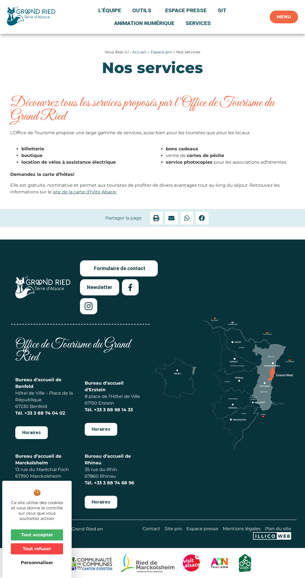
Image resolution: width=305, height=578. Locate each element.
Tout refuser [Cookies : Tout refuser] (37, 548)
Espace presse (186, 10)
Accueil (139, 52)
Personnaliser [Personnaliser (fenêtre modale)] (37, 562)
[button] (156, 218)
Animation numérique (144, 23)
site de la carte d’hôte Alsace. (85, 192)
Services (198, 23)
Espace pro (161, 52)
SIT (222, 10)
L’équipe (109, 10)
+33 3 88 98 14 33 (113, 409)
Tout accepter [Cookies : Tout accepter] (37, 534)
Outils (143, 10)
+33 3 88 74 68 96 (114, 482)
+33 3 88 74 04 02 (44, 413)
